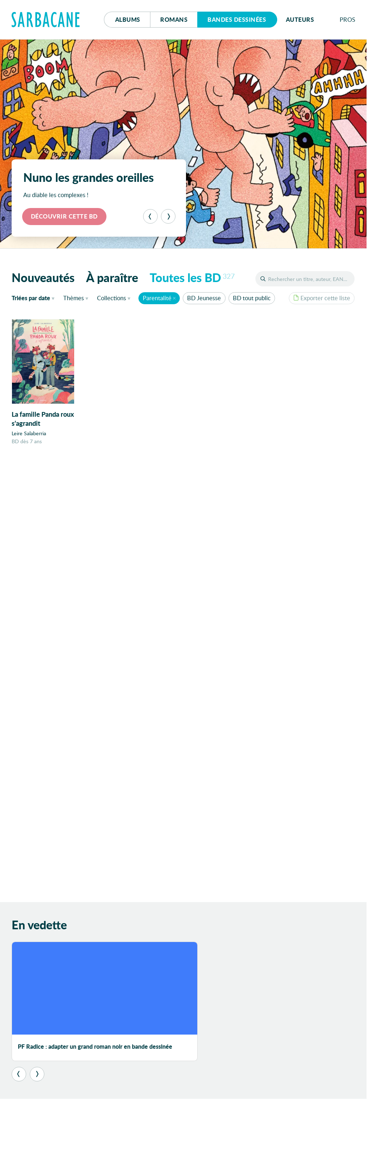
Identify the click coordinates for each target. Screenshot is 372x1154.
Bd (236, 19)
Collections (111, 298)
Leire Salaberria (29, 433)
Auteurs (300, 19)
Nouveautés (43, 277)
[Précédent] (150, 216)
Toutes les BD (192, 277)
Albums (127, 19)
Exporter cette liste (321, 298)
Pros (348, 19)
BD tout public (252, 298)
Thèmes (73, 298)
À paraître (112, 277)
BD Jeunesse (204, 298)
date (34, 297)
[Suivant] (168, 216)
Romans (173, 19)
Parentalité (157, 298)
